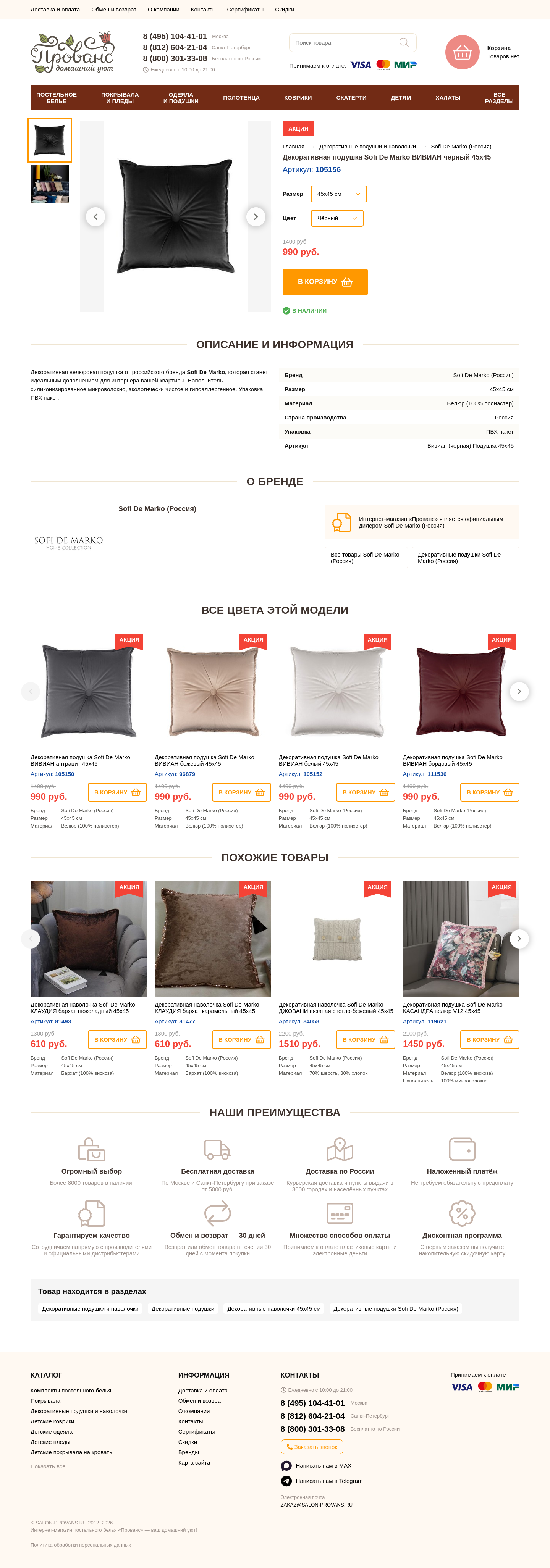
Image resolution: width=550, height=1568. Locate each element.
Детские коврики (52, 1421)
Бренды (188, 1452)
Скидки (284, 9)
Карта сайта (194, 1462)
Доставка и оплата (55, 9)
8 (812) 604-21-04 (175, 47)
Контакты (203, 9)
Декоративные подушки (183, 1308)
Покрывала (45, 1400)
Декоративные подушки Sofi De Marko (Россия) (459, 557)
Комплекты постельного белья (71, 1390)
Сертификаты (245, 9)
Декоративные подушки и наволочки (368, 146)
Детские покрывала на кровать (71, 1452)
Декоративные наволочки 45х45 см (273, 1308)
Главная (294, 146)
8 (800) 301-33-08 (175, 58)
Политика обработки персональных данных (81, 1545)
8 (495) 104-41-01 (175, 36)
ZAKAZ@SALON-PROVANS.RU (317, 1505)
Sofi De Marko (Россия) (461, 146)
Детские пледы (50, 1442)
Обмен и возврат (113, 9)
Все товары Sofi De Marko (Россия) (365, 557)
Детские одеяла (52, 1431)
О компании (164, 9)
